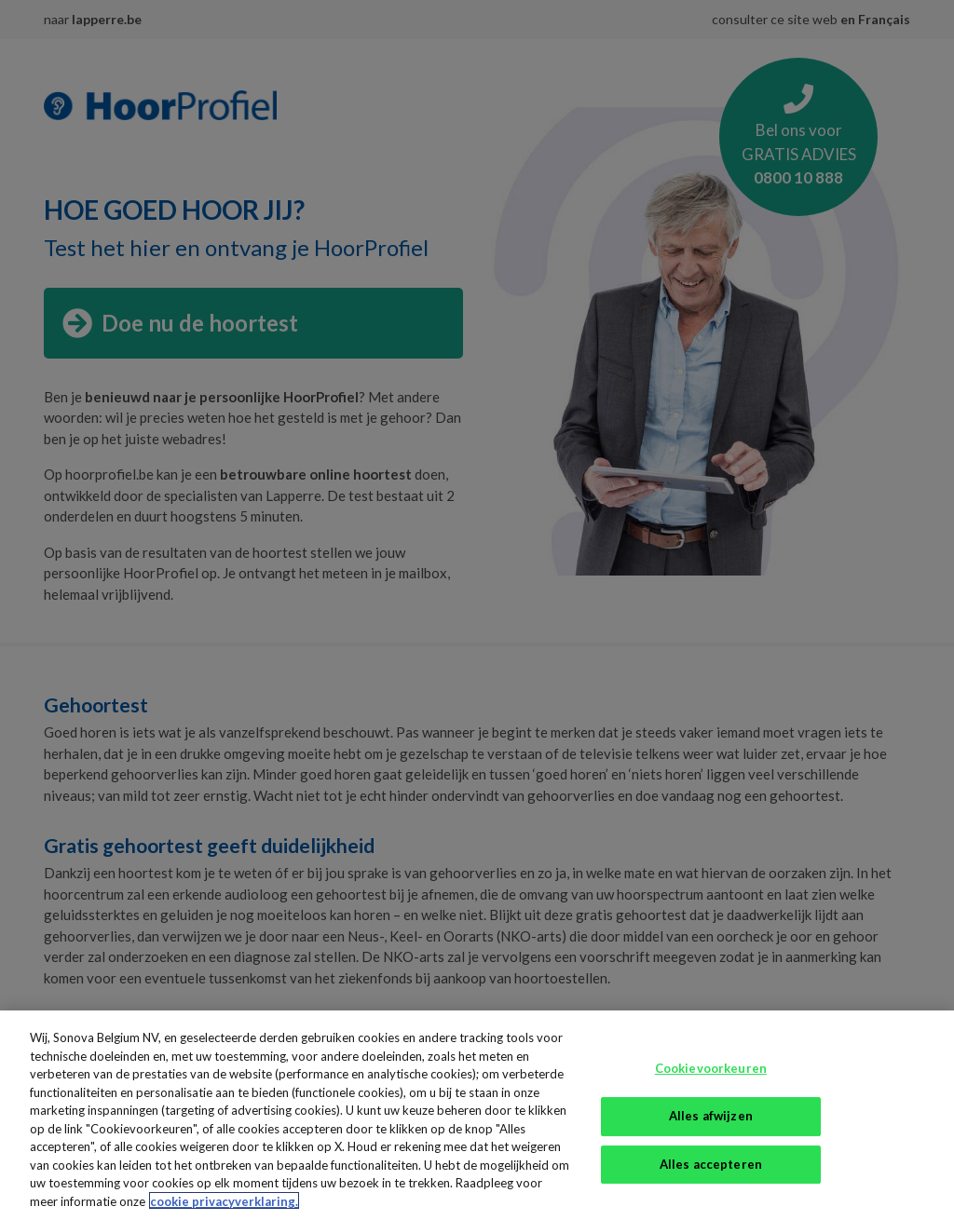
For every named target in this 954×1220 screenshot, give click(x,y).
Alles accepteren (711, 1176)
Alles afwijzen (711, 1127)
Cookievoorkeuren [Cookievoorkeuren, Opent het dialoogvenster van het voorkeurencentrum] (711, 1080)
